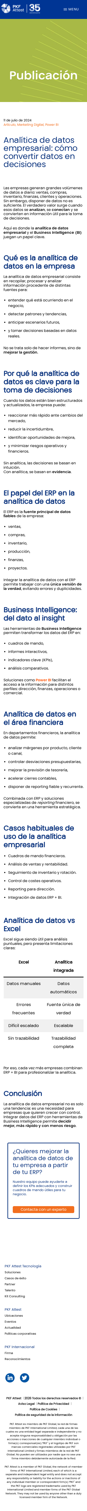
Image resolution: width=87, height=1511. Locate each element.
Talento (10, 1290)
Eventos (10, 1322)
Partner (10, 1284)
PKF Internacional (20, 1347)
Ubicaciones (14, 1316)
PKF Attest (13, 1309)
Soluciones (13, 1272)
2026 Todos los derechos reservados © (52, 1398)
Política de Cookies (43, 1409)
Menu (73, 9)
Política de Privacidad (53, 1404)
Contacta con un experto (43, 1209)
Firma (9, 1353)
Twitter (24, 1378)
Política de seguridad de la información (43, 1415)
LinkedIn (10, 1378)
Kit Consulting (15, 1296)
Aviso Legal (26, 1404)
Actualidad (13, 1328)
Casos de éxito (15, 1278)
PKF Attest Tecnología (23, 1266)
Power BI (43, 680)
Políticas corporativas (20, 1334)
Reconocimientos (17, 1359)
